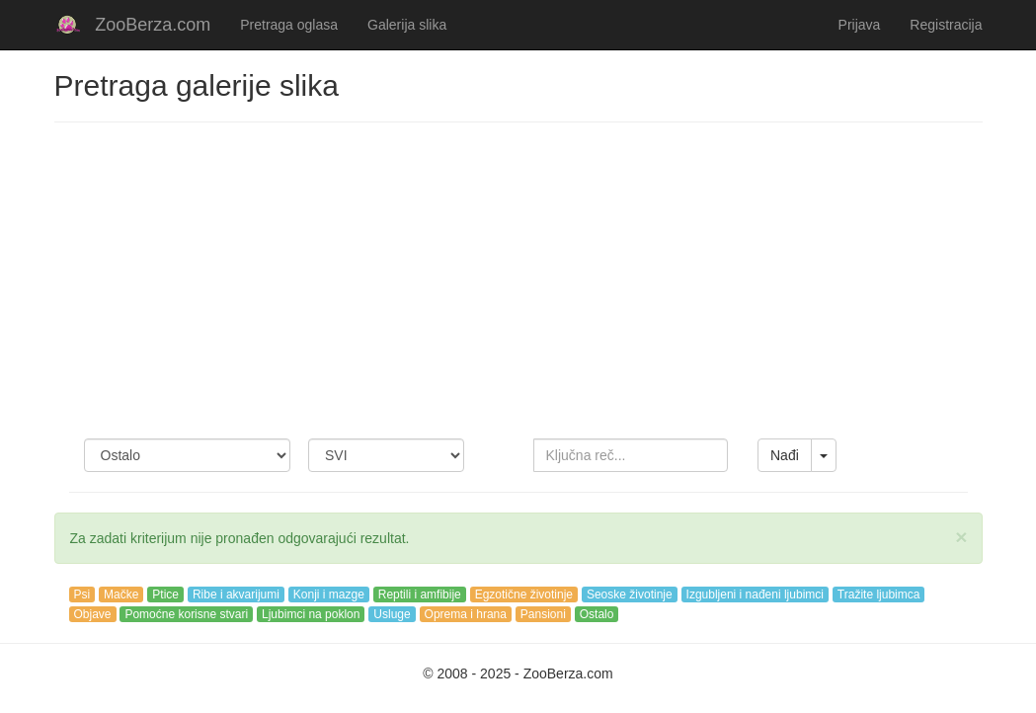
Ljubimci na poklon (310, 614)
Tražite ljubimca (878, 594)
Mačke (121, 594)
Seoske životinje (630, 594)
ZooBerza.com (152, 25)
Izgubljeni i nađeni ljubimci (755, 594)
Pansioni (543, 614)
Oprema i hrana (466, 614)
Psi (82, 594)
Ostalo (597, 614)
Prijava (859, 25)
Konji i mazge (328, 594)
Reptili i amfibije (419, 594)
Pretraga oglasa (289, 25)
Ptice (165, 594)
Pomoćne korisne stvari (186, 614)
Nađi (784, 455)
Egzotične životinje (524, 594)
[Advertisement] (518, 280)
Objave (93, 614)
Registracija (946, 25)
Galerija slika (406, 25)
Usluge (391, 614)
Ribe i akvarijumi (236, 594)
